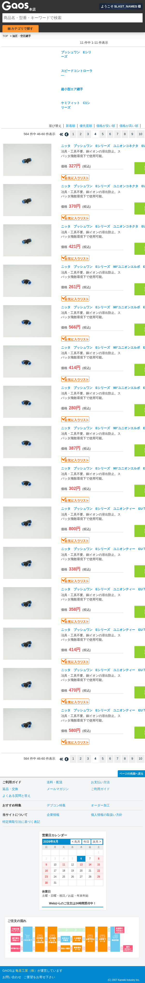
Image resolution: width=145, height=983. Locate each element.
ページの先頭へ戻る (131, 773)
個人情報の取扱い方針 (106, 815)
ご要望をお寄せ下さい (39, 977)
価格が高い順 (128, 126)
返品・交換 (10, 789)
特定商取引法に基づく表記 (21, 822)
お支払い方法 (100, 782)
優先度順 (86, 126)
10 (140, 134)
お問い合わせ (11, 977)
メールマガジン (58, 789)
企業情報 (53, 815)
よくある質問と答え (16, 795)
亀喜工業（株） (26, 970)
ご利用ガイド (100, 789)
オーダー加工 (100, 805)
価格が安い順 (105, 126)
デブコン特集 (56, 805)
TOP (5, 35)
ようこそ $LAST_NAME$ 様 (121, 6)
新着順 (70, 126)
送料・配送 (54, 782)
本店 (32, 9)
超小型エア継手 (72, 89)
